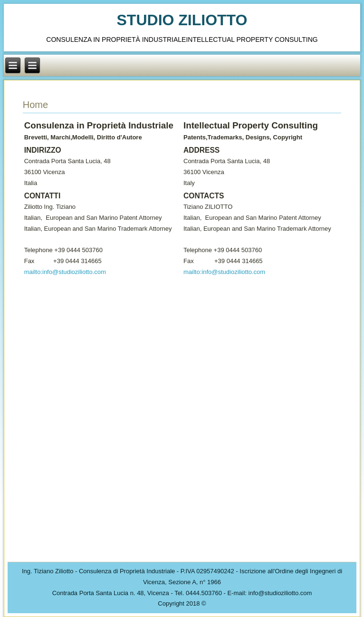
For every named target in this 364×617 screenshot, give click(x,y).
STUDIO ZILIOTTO (182, 20)
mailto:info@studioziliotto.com (65, 271)
